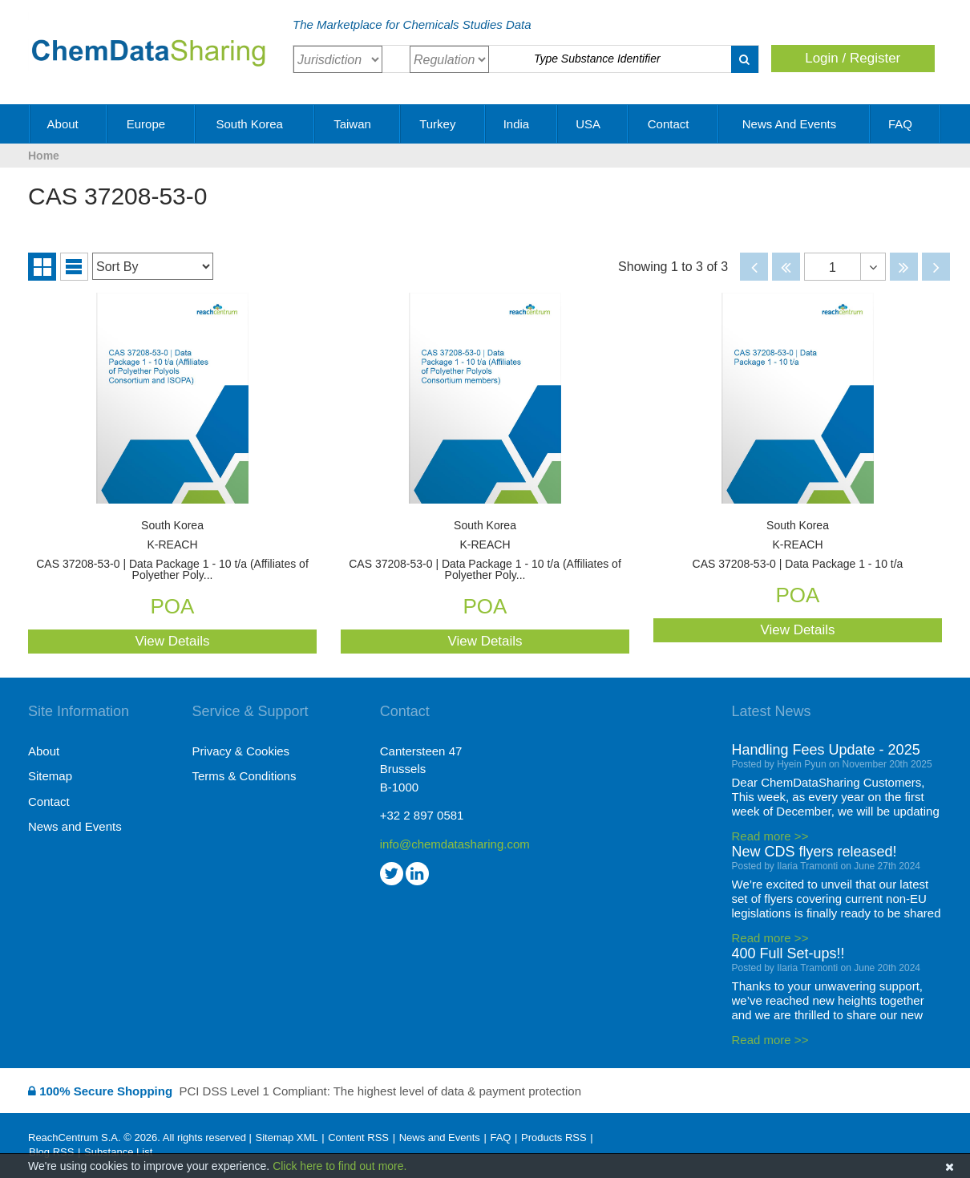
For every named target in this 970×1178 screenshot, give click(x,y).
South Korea (255, 124)
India (522, 124)
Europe (152, 124)
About (68, 124)
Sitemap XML (286, 1137)
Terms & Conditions (244, 776)
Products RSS (554, 1137)
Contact (674, 124)
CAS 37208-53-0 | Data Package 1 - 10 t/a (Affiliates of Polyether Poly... (172, 550)
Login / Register (852, 58)
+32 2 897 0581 (422, 815)
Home (43, 155)
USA (593, 124)
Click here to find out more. (339, 1166)
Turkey (443, 124)
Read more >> (770, 836)
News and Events (795, 124)
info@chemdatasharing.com (455, 844)
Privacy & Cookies (240, 751)
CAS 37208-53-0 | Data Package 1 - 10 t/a (797, 545)
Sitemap (50, 776)
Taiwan (357, 124)
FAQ (906, 124)
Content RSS (358, 1137)
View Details (172, 641)
